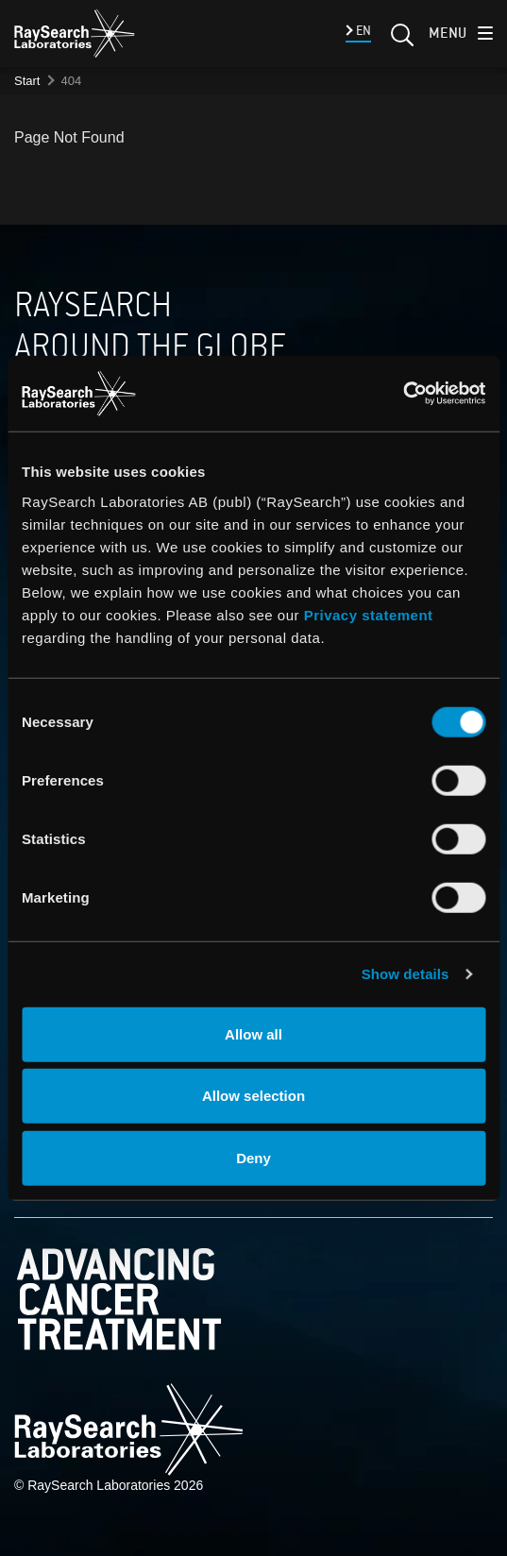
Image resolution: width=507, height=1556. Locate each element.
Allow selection (253, 1096)
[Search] (400, 41)
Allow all (253, 1033)
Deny (253, 1157)
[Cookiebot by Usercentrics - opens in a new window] (370, 393)
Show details (405, 974)
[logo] (74, 33)
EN (362, 31)
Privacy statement (368, 614)
